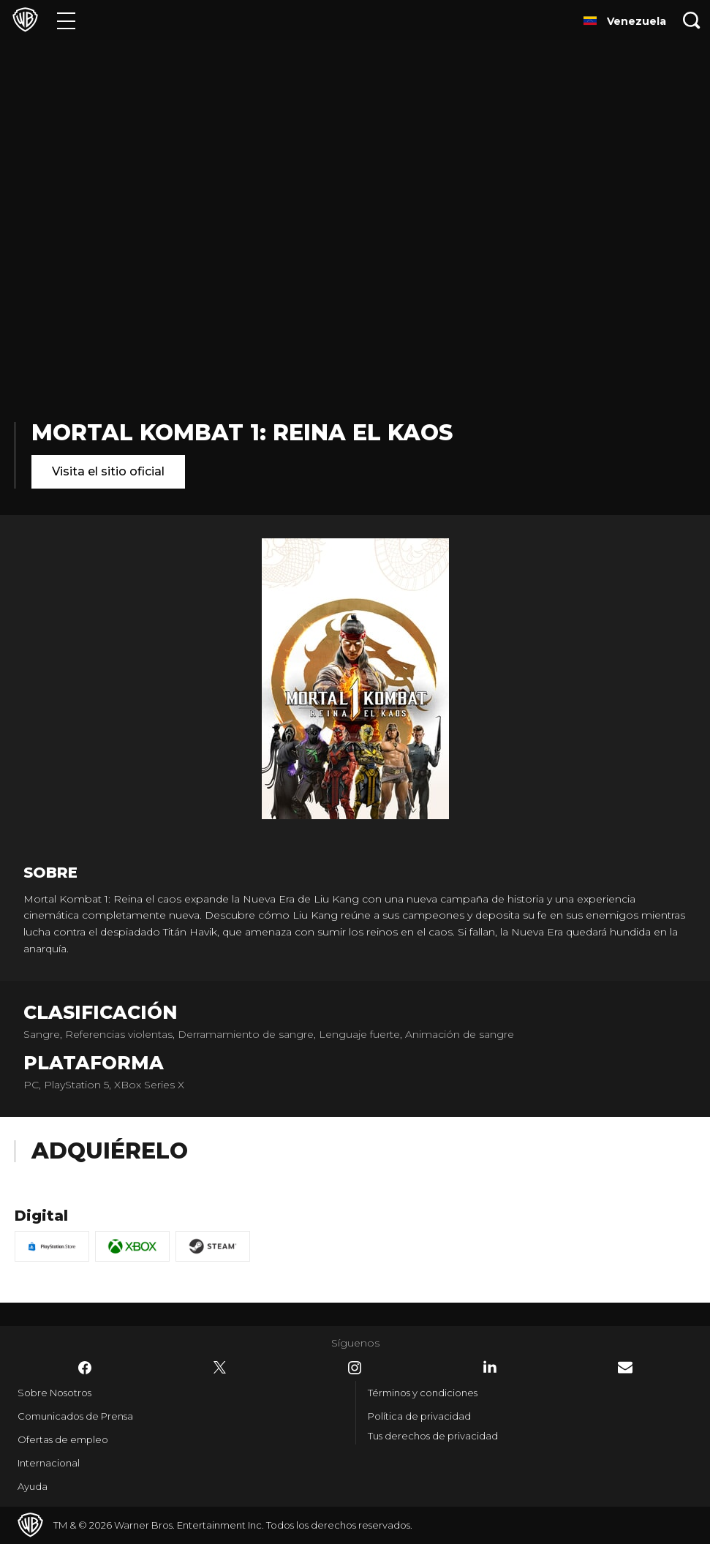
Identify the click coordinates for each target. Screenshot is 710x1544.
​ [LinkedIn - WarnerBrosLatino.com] (490, 1367)
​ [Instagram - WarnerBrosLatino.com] (354, 1367)
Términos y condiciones (422, 1392)
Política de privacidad (419, 1416)
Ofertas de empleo (63, 1439)
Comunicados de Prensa (75, 1416)
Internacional (49, 1463)
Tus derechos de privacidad (433, 1436)
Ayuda (33, 1486)
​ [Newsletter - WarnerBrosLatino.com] (625, 1367)
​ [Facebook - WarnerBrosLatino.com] (85, 1367)
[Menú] (66, 20)
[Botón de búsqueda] (691, 20)
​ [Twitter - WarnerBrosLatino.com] (220, 1367)
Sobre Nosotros (54, 1392)
